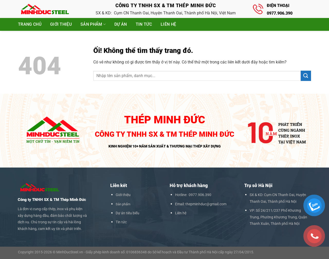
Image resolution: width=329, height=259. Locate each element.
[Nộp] (306, 76)
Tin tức (144, 24)
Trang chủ (29, 24)
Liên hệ (168, 24)
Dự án (120, 24)
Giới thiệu (61, 24)
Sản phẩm (93, 24)
